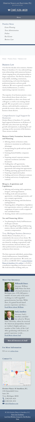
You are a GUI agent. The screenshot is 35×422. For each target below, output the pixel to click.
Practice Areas (12, 59)
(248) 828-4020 (19, 10)
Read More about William (14, 307)
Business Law (9, 39)
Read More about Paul (13, 335)
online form (14, 351)
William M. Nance (21, 283)
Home (4, 59)
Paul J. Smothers (20, 312)
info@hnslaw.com (11, 403)
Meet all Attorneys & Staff (17, 340)
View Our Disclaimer (17, 415)
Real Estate (8, 36)
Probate (7, 33)
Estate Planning (10, 27)
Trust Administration (12, 30)
